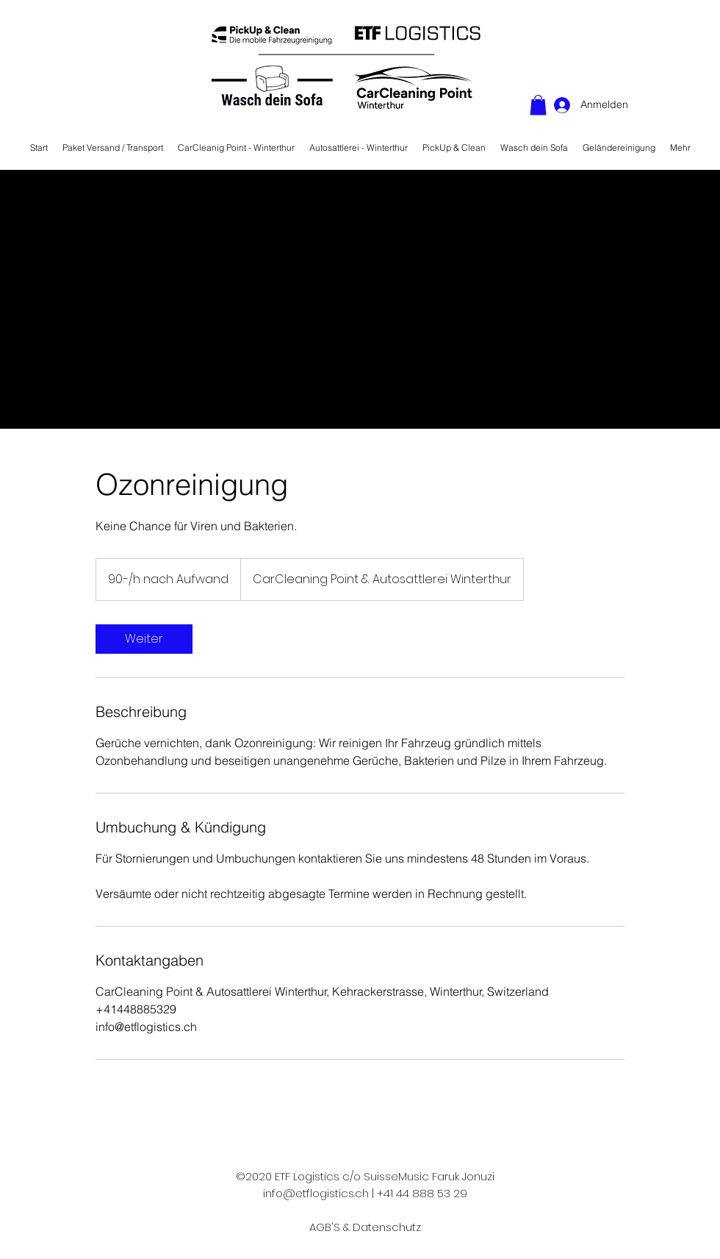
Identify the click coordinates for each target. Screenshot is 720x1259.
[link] (144, 639)
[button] (538, 105)
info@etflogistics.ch (316, 1193)
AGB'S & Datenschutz (365, 1227)
